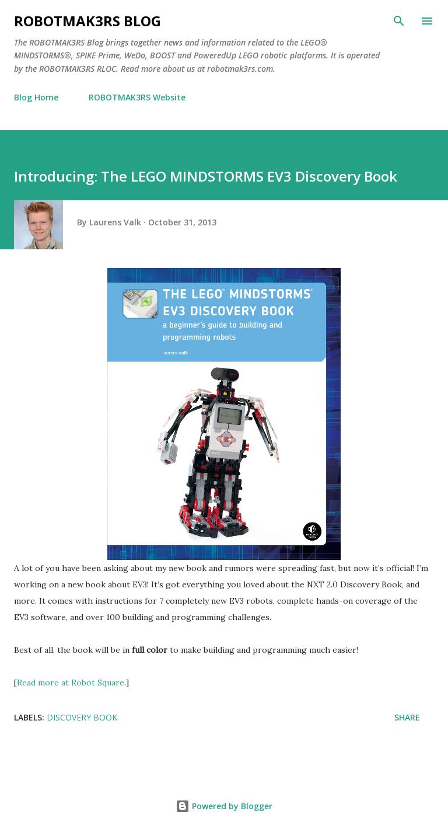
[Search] (399, 21)
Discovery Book (82, 717)
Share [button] (407, 717)
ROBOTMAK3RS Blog (87, 20)
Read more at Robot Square (70, 682)
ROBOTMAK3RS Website (137, 97)
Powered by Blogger (224, 806)
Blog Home (36, 97)
